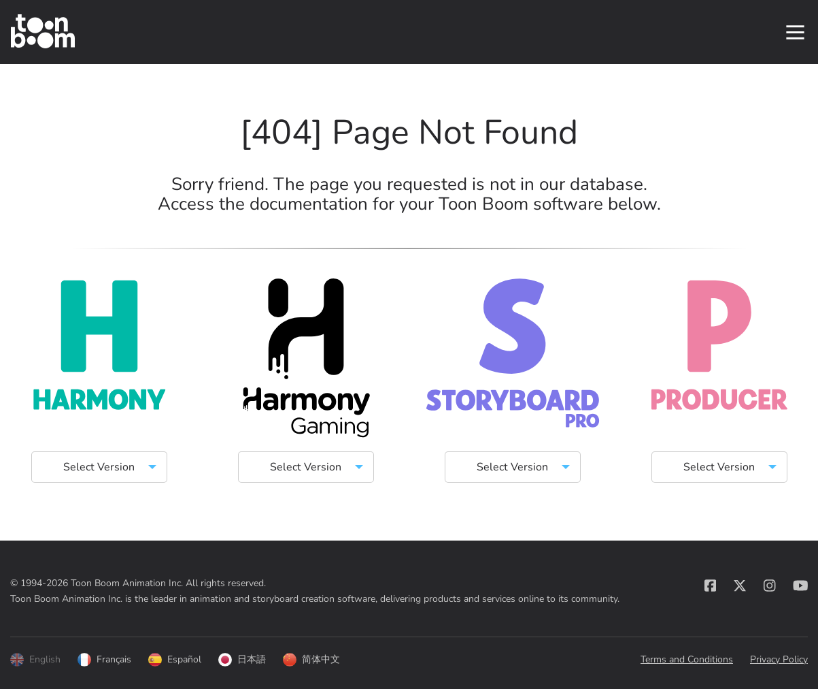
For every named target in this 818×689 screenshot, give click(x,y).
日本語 (242, 661)
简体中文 (311, 661)
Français (104, 661)
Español (174, 661)
